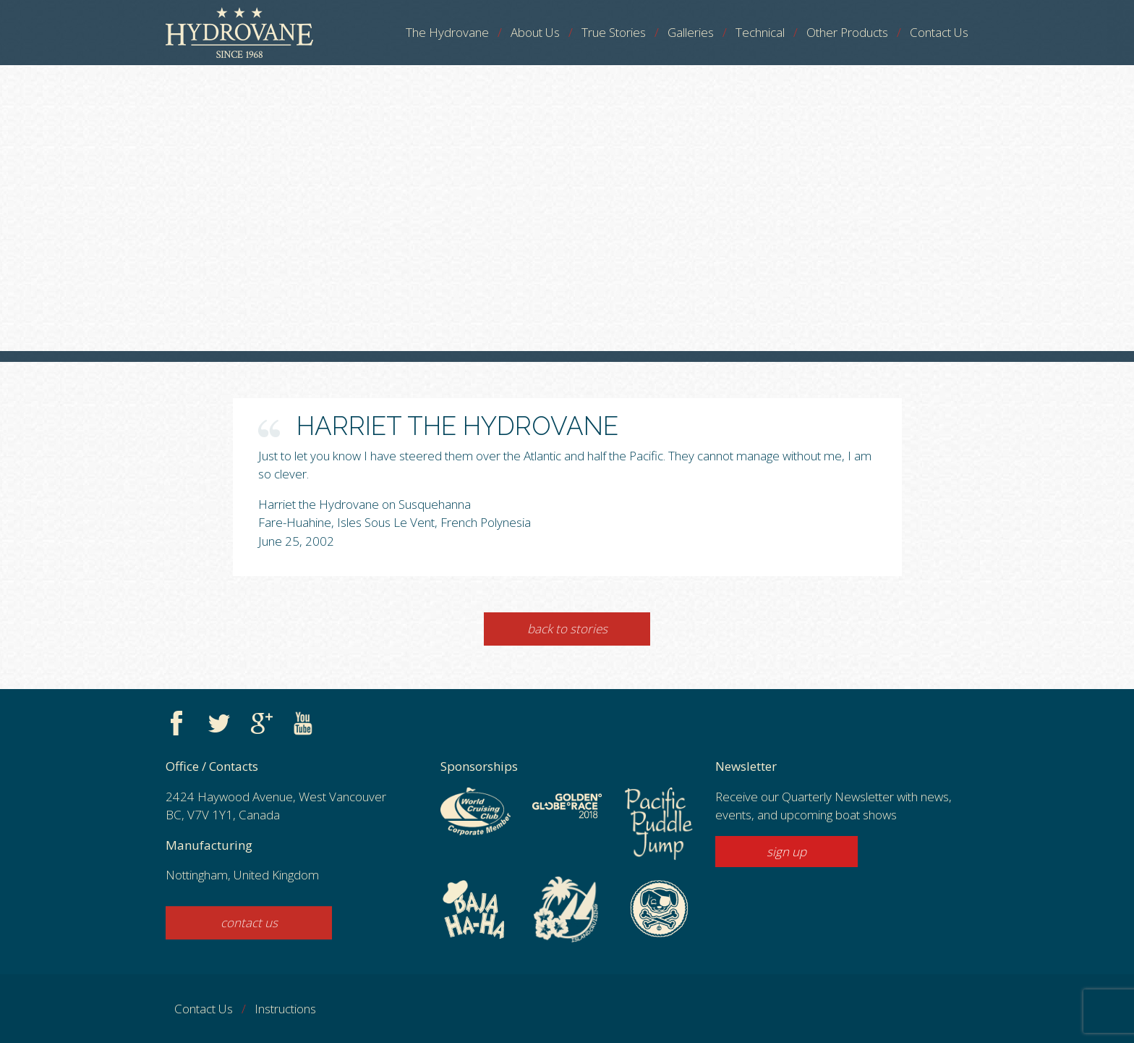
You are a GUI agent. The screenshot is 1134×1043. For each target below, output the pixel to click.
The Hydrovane (447, 32)
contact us (249, 922)
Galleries (691, 32)
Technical (760, 32)
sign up (786, 851)
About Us (535, 32)
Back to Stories (567, 628)
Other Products (847, 32)
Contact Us (939, 32)
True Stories (613, 32)
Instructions (285, 1008)
